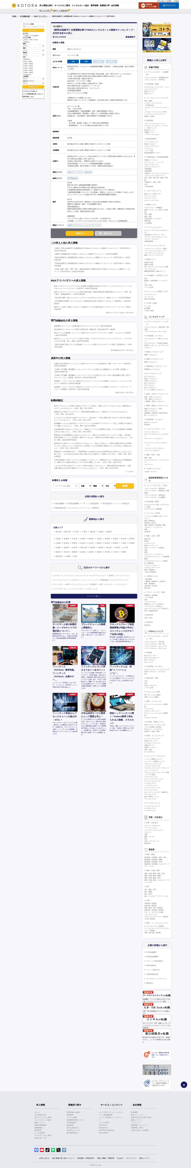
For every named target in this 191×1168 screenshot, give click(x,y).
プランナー (148, 832)
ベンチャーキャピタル (151, 134)
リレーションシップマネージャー (155, 251)
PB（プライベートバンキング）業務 (156, 267)
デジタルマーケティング (152, 743)
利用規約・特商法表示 (85, 1158)
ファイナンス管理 (153, 513)
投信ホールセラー (150, 144)
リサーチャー (148, 464)
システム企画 (148, 688)
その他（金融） (152, 303)
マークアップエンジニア (152, 739)
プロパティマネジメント (152, 167)
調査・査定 (148, 216)
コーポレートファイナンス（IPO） (155, 112)
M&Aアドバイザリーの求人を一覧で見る (119, 313)
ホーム (37, 1112)
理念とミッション (138, 1115)
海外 (75, 556)
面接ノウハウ (39, 1123)
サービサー (148, 306)
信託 (145, 278)
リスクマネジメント (154, 191)
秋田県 (91, 539)
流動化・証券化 (149, 116)
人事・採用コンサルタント (153, 399)
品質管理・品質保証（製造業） (154, 910)
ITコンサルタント (150, 376)
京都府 (58, 547)
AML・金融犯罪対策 (151, 611)
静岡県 (115, 543)
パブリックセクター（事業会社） (155, 488)
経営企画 (147, 539)
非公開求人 (34, 35)
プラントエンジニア (151, 914)
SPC (101, 584)
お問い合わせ (44, 1158)
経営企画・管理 (152, 678)
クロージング (92, 589)
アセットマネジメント (151, 164)
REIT (68, 584)
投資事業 (149, 120)
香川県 (66, 552)
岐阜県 (107, 543)
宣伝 (145, 839)
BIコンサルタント (150, 383)
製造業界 (70, 1125)
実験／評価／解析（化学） (153, 878)
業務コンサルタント (151, 362)
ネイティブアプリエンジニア (153, 779)
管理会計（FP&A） (150, 523)
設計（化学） (148, 894)
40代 (35, 39)
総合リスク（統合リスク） (153, 194)
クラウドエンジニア (151, 777)
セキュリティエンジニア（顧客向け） (156, 792)
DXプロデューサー (150, 655)
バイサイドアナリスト (151, 146)
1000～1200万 (28, 63)
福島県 (107, 539)
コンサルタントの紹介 (43, 1120)
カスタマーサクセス (151, 717)
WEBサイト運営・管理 (151, 731)
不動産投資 (104, 580)
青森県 (66, 539)
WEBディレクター (150, 747)
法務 (145, 600)
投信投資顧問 (151, 139)
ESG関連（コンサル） (155, 336)
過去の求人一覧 (40, 1138)
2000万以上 (27, 74)
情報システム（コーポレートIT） (155, 725)
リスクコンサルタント (151, 432)
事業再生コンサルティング (156, 366)
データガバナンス (150, 808)
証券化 (111, 576)
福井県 (99, 543)
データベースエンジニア (152, 781)
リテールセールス (150, 269)
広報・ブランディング (151, 841)
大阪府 (100, 532)
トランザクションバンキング (153, 253)
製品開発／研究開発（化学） (153, 862)
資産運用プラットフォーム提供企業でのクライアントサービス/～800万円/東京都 (83, 326)
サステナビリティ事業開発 (153, 509)
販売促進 (147, 843)
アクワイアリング (150, 294)
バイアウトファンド (98, 576)
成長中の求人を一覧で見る (124, 392)
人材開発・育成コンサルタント (154, 401)
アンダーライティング (119, 580)
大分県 (115, 552)
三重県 (123, 543)
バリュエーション (123, 576)
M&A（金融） (148, 101)
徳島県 (58, 552)
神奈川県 (67, 532)
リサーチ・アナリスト (151, 239)
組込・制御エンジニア (151, 797)
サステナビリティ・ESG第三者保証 (156, 343)
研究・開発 (150, 854)
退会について (144, 1158)
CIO (145, 683)
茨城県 (115, 539)
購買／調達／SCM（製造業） (154, 908)
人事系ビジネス (152, 576)
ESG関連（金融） (153, 84)
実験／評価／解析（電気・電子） (155, 873)
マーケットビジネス (154, 227)
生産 (148, 900)
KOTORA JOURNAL (106, 1130)
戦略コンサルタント (151, 355)
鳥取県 (92, 547)
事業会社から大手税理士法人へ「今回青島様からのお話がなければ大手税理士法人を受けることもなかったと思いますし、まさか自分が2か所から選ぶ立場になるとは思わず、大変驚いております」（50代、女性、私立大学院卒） (93, 454)
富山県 (82, 543)
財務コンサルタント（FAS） (153, 408)
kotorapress (103, 1128)
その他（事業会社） (151, 572)
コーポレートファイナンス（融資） (156, 248)
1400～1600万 (28, 68)
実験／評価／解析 (153, 870)
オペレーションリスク (151, 200)
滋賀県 (66, 547)
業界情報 (37, 1130)
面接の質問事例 (40, 1125)
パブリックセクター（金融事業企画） (156, 77)
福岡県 (109, 532)
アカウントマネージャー (152, 711)
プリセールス (148, 709)
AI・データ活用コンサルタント (154, 390)
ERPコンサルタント (151, 379)
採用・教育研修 (149, 583)
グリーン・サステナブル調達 (153, 912)
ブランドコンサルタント (152, 450)
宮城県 (82, 539)
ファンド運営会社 (122, 503)
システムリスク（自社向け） (153, 606)
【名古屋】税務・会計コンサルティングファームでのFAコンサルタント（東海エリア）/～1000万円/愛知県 (92, 298)
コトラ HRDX (104, 1123)
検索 (125, 485)
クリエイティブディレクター (153, 830)
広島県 (117, 547)
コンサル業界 (72, 1117)
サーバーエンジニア (151, 790)
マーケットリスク (150, 198)
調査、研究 (148, 458)
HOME (14, 16)
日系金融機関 (59, 503)
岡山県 (109, 547)
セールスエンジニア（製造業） (154, 926)
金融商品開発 (148, 241)
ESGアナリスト (149, 91)
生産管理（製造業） (151, 903)
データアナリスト (150, 810)
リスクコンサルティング (155, 429)
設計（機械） (148, 892)
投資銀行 (93, 584)
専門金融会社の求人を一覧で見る (122, 350)
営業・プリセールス (154, 701)
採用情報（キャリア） (139, 1125)
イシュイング (148, 297)
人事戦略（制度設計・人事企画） (155, 581)
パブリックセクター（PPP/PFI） (155, 80)
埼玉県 (76, 532)
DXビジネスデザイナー (152, 658)
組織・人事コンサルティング (157, 394)
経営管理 (149, 615)
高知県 (82, 552)
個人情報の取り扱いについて (63, 1158)
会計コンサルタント (151, 411)
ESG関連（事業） (153, 501)
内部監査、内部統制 (151, 595)
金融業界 (70, 1115)
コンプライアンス (150, 602)
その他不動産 (148, 186)
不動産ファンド (149, 132)
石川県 (91, 543)
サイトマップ (131, 1158)
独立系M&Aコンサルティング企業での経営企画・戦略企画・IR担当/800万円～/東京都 (84, 329)
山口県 (125, 547)
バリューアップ (82, 576)
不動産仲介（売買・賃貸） (153, 182)
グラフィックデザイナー (152, 826)
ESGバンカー (148, 93)
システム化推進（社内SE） (153, 727)
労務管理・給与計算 (151, 586)
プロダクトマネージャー (152, 567)
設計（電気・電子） (151, 889)
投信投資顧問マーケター (152, 153)
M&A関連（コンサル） (155, 419)
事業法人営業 (148, 264)
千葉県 (84, 532)
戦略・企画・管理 (153, 536)
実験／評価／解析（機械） (153, 876)
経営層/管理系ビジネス (75, 1120)
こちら (32, 96)
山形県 (99, 539)
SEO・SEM (148, 750)
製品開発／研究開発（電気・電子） (156, 857)
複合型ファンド (149, 130)
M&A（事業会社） (150, 570)
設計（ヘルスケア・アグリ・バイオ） (156, 896)
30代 (30, 39)
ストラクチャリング (61, 580)
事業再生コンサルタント (152, 369)
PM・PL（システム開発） (153, 695)
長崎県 (99, 552)
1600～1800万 (28, 70)
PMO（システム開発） (151, 697)
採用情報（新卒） (138, 1128)
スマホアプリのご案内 (43, 1135)
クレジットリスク (150, 196)
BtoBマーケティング (151, 545)
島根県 (100, 547)
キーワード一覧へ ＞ (94, 596)
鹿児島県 (59, 556)
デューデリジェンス (80, 584)
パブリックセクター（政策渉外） (155, 495)
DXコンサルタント (150, 387)
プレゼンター (148, 148)
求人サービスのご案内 (43, 1117)
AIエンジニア (148, 662)
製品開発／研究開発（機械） (153, 859)
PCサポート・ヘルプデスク (153, 729)
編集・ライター (149, 837)
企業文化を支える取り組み (141, 1117)
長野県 (74, 543)
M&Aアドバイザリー (41, 16)
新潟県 (66, 543)
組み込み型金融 (149, 299)
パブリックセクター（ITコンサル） (156, 331)
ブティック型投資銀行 (90, 503)
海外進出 (149, 622)
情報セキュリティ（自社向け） (154, 604)
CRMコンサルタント (151, 381)
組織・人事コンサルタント (153, 397)
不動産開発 (148, 171)
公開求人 (26, 35)
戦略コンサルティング (154, 352)
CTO (145, 681)
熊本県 (107, 552)
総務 (145, 552)
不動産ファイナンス (151, 160)
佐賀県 (91, 552)
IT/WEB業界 (71, 1123)
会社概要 (134, 1112)
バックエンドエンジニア (152, 766)
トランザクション (60, 589)
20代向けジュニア (73, 1130)
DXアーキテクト (149, 660)
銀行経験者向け (73, 1133)
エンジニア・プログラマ (155, 756)
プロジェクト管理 (153, 692)
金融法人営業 (148, 262)
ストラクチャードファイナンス (154, 114)
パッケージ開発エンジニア (153, 759)
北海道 (58, 539)
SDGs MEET (104, 1133)
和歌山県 (83, 547)
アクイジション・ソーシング (153, 162)
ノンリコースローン (77, 589)
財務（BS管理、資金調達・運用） (155, 525)
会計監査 (147, 532)
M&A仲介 (88, 172)
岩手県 (74, 539)
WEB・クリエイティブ (155, 736)
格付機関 (147, 308)
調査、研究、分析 (153, 455)
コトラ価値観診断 (105, 1115)
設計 (148, 886)
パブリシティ (136, 1123)
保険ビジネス (151, 205)
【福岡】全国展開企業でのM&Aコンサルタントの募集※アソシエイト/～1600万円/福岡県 (86, 254)
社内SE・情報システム (155, 722)
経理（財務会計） (150, 520)
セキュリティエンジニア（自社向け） (156, 608)
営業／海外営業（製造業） (153, 933)
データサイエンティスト (152, 806)
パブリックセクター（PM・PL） (155, 644)
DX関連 (149, 652)
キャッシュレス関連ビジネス (157, 291)
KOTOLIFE (103, 1125)
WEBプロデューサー (151, 741)
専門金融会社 (73, 178)
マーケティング (149, 543)
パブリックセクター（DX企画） (154, 642)
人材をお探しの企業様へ (165, 1)
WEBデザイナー (149, 745)
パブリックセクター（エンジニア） (156, 646)
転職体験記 (38, 1128)
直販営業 (147, 221)
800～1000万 (27, 61)
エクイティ (110, 584)
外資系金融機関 (73, 503)
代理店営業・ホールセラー (153, 219)
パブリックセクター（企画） (157, 485)
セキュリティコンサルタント (153, 438)
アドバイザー (96, 225)
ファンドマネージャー (151, 142)
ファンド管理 (148, 150)
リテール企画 (148, 287)
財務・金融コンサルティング (157, 406)
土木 (145, 184)
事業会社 (95, 508)
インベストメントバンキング (157, 98)
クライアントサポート (151, 565)
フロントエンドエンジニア (153, 763)
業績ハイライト (137, 1120)
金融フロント (151, 259)
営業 (145, 834)
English (176, 1)
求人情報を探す (25, 16)
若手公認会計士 (73, 1128)
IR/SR (146, 541)
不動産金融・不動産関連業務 (157, 157)
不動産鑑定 (148, 169)
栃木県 (123, 539)
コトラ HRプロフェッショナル (110, 1112)
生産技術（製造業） (151, 905)
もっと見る (129, 471)
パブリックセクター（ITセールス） (156, 648)
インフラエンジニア (151, 785)
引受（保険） (148, 214)
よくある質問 (39, 1133)
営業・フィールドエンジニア (157, 923)
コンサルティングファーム (79, 508)
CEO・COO (148, 618)
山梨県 (58, 543)
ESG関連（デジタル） (155, 666)
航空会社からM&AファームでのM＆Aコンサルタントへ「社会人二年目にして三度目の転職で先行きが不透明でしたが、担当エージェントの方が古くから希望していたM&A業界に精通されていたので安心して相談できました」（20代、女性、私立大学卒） (93, 445)
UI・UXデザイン (149, 752)
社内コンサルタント (151, 685)
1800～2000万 (28, 72)
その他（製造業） (150, 919)
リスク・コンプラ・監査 (155, 592)
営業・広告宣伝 (152, 823)
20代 (25, 39)
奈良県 (74, 547)
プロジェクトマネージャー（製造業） (156, 916)
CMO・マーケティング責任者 (154, 548)
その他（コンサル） (154, 469)
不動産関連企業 (60, 508)
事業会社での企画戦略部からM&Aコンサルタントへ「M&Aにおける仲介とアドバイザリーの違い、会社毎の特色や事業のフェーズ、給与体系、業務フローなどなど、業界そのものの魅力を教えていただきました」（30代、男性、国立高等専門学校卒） (93, 437)
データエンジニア (150, 783)
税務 (145, 529)
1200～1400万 (28, 66)
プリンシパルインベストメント (154, 123)
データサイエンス (153, 803)
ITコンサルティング (153, 373)
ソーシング (93, 580)
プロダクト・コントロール (153, 527)
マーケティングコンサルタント (154, 448)
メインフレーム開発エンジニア (154, 761)
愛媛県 (74, 552)
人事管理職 (148, 579)
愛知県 (92, 532)
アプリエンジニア (150, 799)
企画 (145, 550)
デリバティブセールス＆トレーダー (156, 237)
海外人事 (147, 588)
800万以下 (27, 59)
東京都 (58, 532)
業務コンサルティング (154, 359)
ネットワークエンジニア (152, 788)
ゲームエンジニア (150, 794)
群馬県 (131, 539)
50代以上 (26, 42)
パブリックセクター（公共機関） (155, 497)
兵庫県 (131, 543)
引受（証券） (148, 285)
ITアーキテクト (149, 385)
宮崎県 (123, 552)
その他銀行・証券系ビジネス (157, 275)
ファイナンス (122, 584)
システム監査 (148, 597)
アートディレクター (151, 828)
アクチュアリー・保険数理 (153, 207)
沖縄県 (68, 556)
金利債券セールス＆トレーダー (154, 235)
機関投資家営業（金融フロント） (155, 271)
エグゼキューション (82, 225)
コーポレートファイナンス (63, 576)
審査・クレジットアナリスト (153, 255)
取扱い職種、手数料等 (105, 1158)
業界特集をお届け (73, 1112)
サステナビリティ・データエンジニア (156, 669)
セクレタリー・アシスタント (153, 554)
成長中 (70, 225)
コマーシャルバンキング (155, 245)
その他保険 (148, 223)
